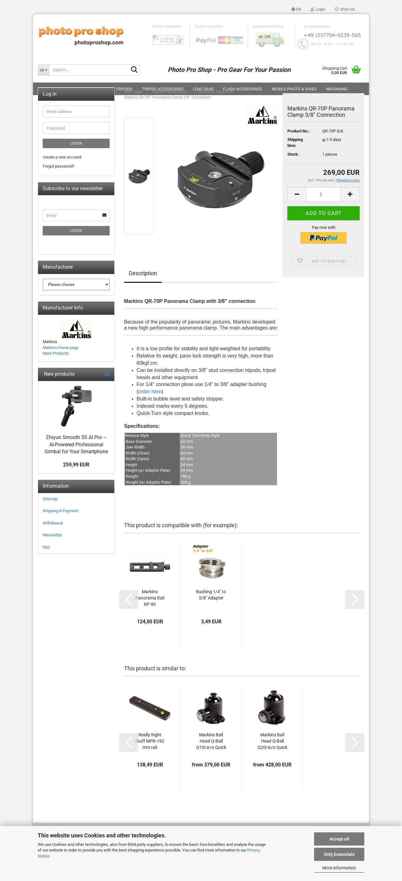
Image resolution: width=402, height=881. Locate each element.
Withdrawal (53, 523)
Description (143, 273)
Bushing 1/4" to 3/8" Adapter (211, 594)
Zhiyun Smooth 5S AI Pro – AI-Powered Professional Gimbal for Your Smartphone (76, 444)
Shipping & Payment (60, 510)
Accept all (339, 838)
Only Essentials (339, 854)
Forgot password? (58, 166)
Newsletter (52, 535)
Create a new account (62, 157)
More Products (56, 353)
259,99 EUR (76, 465)
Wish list (345, 9)
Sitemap (50, 499)
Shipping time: (295, 142)
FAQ (46, 547)
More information (339, 867)
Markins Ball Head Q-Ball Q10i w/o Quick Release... (211, 741)
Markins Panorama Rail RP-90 (149, 598)
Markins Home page (61, 347)
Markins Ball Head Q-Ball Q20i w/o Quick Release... (272, 741)
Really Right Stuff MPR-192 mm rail (149, 741)
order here (149, 391)
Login (318, 9)
